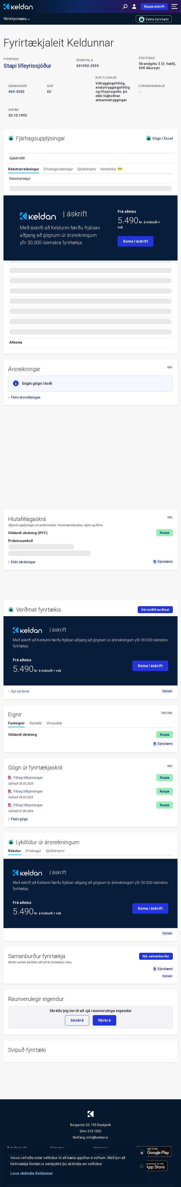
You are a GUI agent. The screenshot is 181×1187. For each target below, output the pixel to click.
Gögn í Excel (159, 138)
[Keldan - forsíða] (18, 6)
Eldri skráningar (22, 562)
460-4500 (16, 92)
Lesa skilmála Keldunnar (31, 1173)
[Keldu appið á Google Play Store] (155, 1151)
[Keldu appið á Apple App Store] (155, 1166)
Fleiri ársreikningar (24, 397)
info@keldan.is (97, 1137)
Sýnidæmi (163, 561)
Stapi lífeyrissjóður (27, 66)
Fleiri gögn (18, 819)
